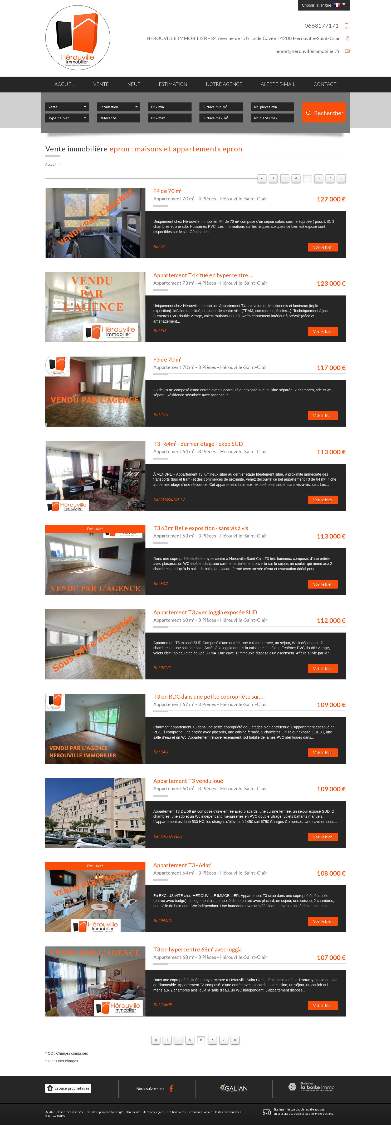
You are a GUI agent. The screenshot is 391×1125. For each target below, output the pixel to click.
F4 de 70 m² (167, 191)
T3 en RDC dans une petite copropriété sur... (208, 696)
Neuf (133, 84)
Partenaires (195, 1112)
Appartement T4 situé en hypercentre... (202, 275)
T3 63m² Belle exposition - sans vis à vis (200, 528)
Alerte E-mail (278, 84)
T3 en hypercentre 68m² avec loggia (197, 949)
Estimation (173, 84)
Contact (325, 84)
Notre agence (224, 84)
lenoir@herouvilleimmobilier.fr (307, 51)
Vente (101, 84)
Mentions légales (153, 1112)
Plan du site (132, 1112)
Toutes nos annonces (227, 1112)
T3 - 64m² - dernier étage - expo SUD (198, 443)
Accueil (65, 84)
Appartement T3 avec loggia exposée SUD (205, 612)
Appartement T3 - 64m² (182, 865)
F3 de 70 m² (167, 359)
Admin (208, 1112)
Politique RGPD (55, 1116)
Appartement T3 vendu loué (188, 780)
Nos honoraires (176, 1112)
